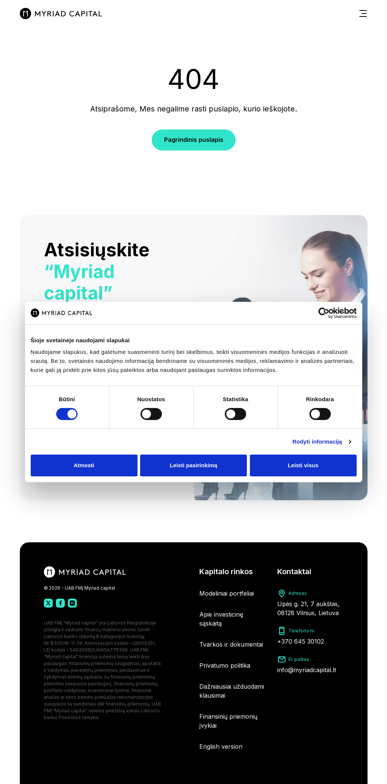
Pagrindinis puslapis (193, 139)
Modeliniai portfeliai (226, 593)
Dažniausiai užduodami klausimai (231, 691)
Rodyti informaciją (317, 441)
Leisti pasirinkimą (193, 465)
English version (220, 746)
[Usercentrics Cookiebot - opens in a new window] (324, 313)
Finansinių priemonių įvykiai (228, 721)
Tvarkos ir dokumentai (231, 644)
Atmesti (83, 465)
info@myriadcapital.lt (306, 670)
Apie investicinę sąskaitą (221, 619)
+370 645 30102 (300, 641)
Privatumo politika (224, 665)
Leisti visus (303, 465)
